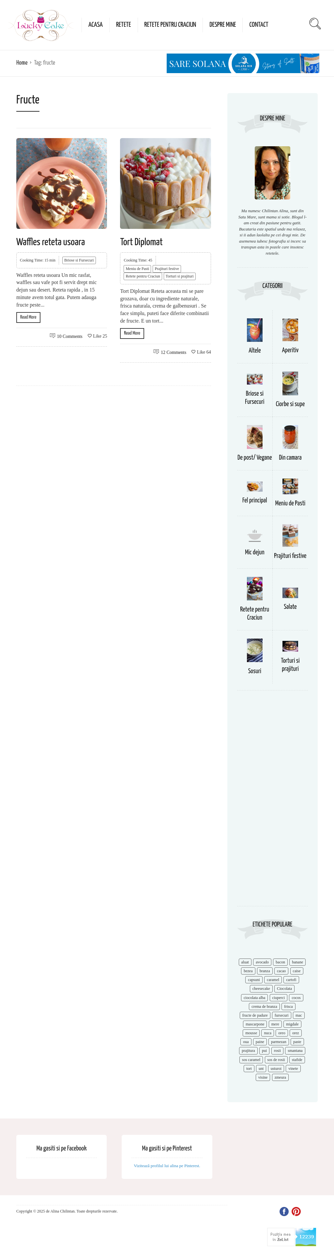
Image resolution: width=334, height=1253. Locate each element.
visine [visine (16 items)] (263, 1077)
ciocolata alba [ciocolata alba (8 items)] (254, 997)
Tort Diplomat (141, 242)
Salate (290, 607)
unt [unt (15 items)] (261, 1068)
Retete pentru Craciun (170, 25)
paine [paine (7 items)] (260, 1041)
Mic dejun (254, 552)
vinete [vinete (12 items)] (293, 1068)
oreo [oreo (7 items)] (281, 1033)
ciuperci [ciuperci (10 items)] (278, 997)
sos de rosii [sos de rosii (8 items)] (276, 1059)
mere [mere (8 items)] (275, 1024)
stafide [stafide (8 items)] (297, 1059)
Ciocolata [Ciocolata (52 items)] (284, 988)
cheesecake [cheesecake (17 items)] (261, 988)
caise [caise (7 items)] (297, 971)
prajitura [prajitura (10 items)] (248, 1050)
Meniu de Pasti (137, 268)
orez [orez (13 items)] (295, 1033)
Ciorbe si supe (290, 404)
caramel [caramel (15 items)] (273, 979)
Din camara (290, 458)
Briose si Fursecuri (79, 260)
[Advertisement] (272, 801)
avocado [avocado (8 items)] (262, 962)
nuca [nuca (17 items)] (267, 1033)
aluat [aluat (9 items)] (245, 962)
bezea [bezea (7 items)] (248, 971)
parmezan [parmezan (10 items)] (278, 1041)
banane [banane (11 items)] (297, 962)
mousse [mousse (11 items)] (251, 1033)
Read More (28, 317)
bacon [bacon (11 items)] (280, 962)
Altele (255, 351)
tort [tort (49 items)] (249, 1068)
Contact (258, 25)
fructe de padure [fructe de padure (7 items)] (255, 1015)
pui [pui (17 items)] (264, 1050)
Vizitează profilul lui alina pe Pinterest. (167, 1165)
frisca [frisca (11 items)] (288, 1006)
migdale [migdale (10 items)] (292, 1024)
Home (21, 63)
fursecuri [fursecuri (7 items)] (282, 1015)
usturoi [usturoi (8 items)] (276, 1068)
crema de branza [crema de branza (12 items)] (264, 1006)
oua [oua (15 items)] (246, 1041)
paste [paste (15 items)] (297, 1041)
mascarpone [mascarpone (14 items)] (255, 1024)
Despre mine (222, 25)
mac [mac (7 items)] (299, 1015)
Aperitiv (290, 350)
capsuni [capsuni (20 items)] (254, 979)
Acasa (95, 25)
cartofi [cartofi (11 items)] (291, 979)
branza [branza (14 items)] (265, 971)
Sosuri (254, 671)
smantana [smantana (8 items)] (295, 1050)
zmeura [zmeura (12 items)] (280, 1077)
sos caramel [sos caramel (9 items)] (251, 1059)
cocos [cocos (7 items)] (296, 997)
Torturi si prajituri (180, 276)
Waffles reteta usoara (50, 242)
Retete (123, 25)
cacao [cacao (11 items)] (281, 971)
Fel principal (254, 501)
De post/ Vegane (254, 458)
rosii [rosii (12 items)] (277, 1050)
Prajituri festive (167, 268)
